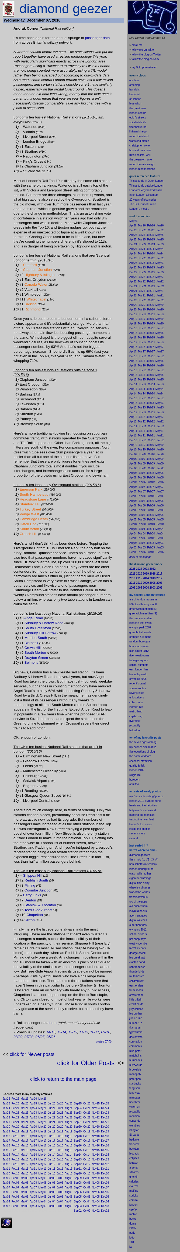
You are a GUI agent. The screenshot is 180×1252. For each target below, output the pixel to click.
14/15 (50, 1032)
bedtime (134, 1139)
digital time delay (139, 883)
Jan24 (6, 1108)
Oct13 (87, 1159)
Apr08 (33, 1182)
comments (135, 1046)
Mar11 (24, 1168)
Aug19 (68, 1131)
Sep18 (78, 1136)
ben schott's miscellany (143, 864)
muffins (133, 1190)
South (43, 880)
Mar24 (24, 1108)
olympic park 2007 (140, 627)
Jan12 (6, 1164)
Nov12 (96, 1164)
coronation (135, 1041)
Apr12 (33, 1164)
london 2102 (136, 770)
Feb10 (15, 1173)
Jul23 (60, 1112)
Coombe (31, 890)
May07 (42, 1187)
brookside (135, 1069)
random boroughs (139, 641)
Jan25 (6, 1103)
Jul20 (60, 1126)
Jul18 (60, 1136)
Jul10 (60, 1173)
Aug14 (68, 1154)
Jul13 (60, 1159)
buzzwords (135, 1065)
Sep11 (78, 1168)
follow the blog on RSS (145, 59)
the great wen (137, 108)
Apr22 (33, 1117)
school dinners (138, 934)
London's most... (139, 208)
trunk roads (136, 990)
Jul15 (60, 1150)
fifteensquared (137, 126)
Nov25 (96, 1103)
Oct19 (87, 1131)
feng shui (134, 1088)
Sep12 (78, 1164)
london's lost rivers (140, 622)
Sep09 (78, 1178)
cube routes (136, 702)
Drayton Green (36, 658)
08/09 (17, 1037)
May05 (42, 1196)
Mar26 (24, 1098)
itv (130, 1246)
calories (134, 1181)
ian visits (134, 89)
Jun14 (51, 1154)
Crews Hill (33, 648)
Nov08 (96, 1182)
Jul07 (60, 1187)
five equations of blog (142, 751)
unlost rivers (136, 697)
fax (135, 1209)
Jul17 (60, 1140)
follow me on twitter (143, 49)
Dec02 (105, 1210)
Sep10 (78, 1173)
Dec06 (105, 1192)
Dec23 (105, 1112)
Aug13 (68, 1159)
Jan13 (6, 1159)
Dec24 (105, 1108)
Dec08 (105, 1182)
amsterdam (136, 995)
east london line (138, 669)
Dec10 (105, 1173)
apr (131, 784)
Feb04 (15, 1201)
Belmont (31, 662)
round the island (138, 136)
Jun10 (51, 1173)
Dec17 (105, 1140)
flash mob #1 (137, 859)
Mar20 (24, 1126)
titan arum (135, 1027)
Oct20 (87, 1126)
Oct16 (87, 1145)
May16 (42, 1145)
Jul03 (60, 1206)
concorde (134, 1120)
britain (138, 999)
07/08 (29, 1037)
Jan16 (6, 1145)
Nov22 (96, 1117)
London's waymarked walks (145, 190)
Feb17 (15, 1140)
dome (132, 1223)
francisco (139, 967)
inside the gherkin (139, 828)
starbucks (135, 1083)
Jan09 (6, 1178)
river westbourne (139, 655)
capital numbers (138, 664)
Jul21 (60, 1122)
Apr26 (33, 1098)
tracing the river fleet (141, 819)
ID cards (134, 1134)
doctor (133, 1037)
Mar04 (24, 1201)
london (133, 869)
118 (131, 1242)
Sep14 (78, 1154)
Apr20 (33, 1126)
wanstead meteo (139, 140)
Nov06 (96, 1192)
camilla (133, 1200)
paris (132, 1232)
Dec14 (105, 1154)
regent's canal (137, 683)
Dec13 (105, 1159)
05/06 (50, 1037)
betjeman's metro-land (142, 810)
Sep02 (78, 1210)
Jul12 (60, 1164)
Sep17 (78, 1140)
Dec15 (105, 1150)
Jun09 (51, 1178)
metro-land (135, 711)
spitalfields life (137, 122)
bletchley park (137, 948)
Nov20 (96, 1126)
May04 (42, 1201)
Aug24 (68, 1108)
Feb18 (15, 1136)
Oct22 (87, 1117)
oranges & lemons (140, 636)
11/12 (83, 1032)
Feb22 (15, 1117)
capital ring (135, 716)
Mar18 (24, 1136)
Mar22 (24, 1117)
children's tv (136, 981)
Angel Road (33, 618)
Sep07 (78, 1187)
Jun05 (51, 1196)
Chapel (32, 915)
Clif (27, 920)
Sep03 (78, 1206)
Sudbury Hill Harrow (41, 633)
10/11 (94, 1032)
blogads (134, 1153)
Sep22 (78, 1117)
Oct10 (87, 1173)
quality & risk (137, 765)
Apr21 (33, 1122)
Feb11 (15, 1168)
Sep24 (78, 1108)
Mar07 (24, 1187)
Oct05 (87, 1196)
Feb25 (15, 1103)
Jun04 (51, 1201)
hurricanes (135, 1060)
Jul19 (60, 1131)
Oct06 (87, 1192)
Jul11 (60, 1168)
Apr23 (33, 1112)
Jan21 (6, 1122)
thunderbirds (136, 971)
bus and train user (140, 150)
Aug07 (68, 1187)
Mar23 (24, 1112)
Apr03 (33, 1206)
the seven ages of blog (143, 742)
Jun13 (51, 1159)
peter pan (135, 1079)
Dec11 (105, 1168)
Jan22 (6, 1117)
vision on (134, 1106)
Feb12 (15, 1164)
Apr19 (33, 1131)
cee (131, 1209)
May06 (42, 1192)
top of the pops (138, 901)
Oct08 (87, 1182)
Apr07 (33, 1187)
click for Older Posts (86, 1062)
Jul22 (60, 1117)
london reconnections (142, 168)
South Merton (35, 653)
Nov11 (96, 1168)
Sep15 (78, 1150)
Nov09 (96, 1178)
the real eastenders (141, 618)
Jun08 (51, 1182)
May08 (42, 1182)
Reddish (31, 880)
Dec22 (105, 1117)
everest (133, 1186)
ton (40, 915)
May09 (42, 1178)
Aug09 (68, 1178)
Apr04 (33, 1201)
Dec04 (105, 1201)
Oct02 (87, 1210)
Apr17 (33, 1140)
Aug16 (68, 1145)
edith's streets (137, 117)
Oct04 (87, 1201)
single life (135, 775)
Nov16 (96, 1145)
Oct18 (87, 1136)
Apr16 (33, 1145)
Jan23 (6, 1112)
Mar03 (24, 1206)
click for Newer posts (32, 1054)
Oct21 (87, 1122)
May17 (42, 1140)
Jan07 (6, 1187)
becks (132, 1218)
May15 (42, 1150)
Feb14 (15, 1154)
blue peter (135, 1051)
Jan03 (6, 1206)
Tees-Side (32, 910)
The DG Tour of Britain (142, 204)
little (131, 999)
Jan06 (6, 1192)
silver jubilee (136, 692)
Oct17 (87, 1140)
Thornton (48, 905)
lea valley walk (138, 674)
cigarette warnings (140, 878)
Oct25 (87, 1103)
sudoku (133, 1195)
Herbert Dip (136, 706)
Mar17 (24, 1140)
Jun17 (51, 1140)
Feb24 (15, 1108)
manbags (134, 1097)
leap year (134, 1092)
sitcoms (134, 1172)
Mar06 (24, 1192)
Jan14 (6, 1154)
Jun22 (51, 1117)
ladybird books (138, 911)
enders (139, 985)
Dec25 (105, 1103)
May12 (42, 1164)
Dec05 (105, 1196)
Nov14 (96, 1154)
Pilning (30, 885)
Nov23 (96, 1112)
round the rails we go (141, 164)
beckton (134, 1148)
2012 (144, 929)
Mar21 (24, 1122)
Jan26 (6, 1098)
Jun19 (51, 1131)
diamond (134, 855)
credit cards (136, 1004)
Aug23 (68, 1112)
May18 (42, 1136)
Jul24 (60, 1108)
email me (137, 45)
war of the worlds (139, 892)
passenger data (97, 38)
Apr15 (33, 1150)
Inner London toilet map (143, 194)
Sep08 (78, 1182)
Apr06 (33, 1192)
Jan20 (6, 1126)
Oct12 (87, 1164)
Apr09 (33, 1178)
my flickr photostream (144, 67)
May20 (42, 1126)
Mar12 (24, 1164)
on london (135, 98)
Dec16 (105, 1145)
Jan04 (6, 1201)
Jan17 (6, 1140)
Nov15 (96, 1150)
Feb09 (15, 1178)
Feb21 (15, 1122)
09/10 (105, 1032)
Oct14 (87, 1154)
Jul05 (60, 1196)
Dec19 (105, 1131)
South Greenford (38, 628)
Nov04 (96, 1201)
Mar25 (24, 1103)
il (133, 784)
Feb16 (15, 1145)
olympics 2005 (138, 678)
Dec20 (105, 1126)
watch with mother (140, 873)
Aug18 (68, 1136)
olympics (134, 929)
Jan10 (6, 1173)
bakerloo (134, 730)
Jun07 (51, 1187)
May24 (42, 1108)
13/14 (61, 1032)
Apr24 (33, 1108)
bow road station (139, 646)
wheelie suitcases (139, 887)
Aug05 (68, 1196)
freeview (134, 1144)
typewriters (135, 1032)
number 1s (135, 1023)
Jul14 (60, 1154)
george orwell (137, 953)
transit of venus (138, 897)
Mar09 (24, 1178)
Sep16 (78, 1145)
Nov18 (96, 1136)
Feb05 (15, 1196)
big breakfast (137, 957)
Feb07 (15, 1187)
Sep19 (78, 1131)
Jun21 (51, 1122)
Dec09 (105, 1178)
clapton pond (137, 962)
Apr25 (33, 1103)
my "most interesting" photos (146, 796)
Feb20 (15, 1126)
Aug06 (68, 1192)
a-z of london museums (143, 599)
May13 (42, 1159)
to (133, 1237)
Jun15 (51, 1150)
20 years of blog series (143, 199)
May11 (42, 1168)
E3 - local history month (143, 604)
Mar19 (24, 1131)
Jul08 (60, 1182)
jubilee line (135, 1018)
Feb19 (15, 1131)
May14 (42, 1154)
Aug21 (68, 1122)
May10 (42, 1173)
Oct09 (87, 1178)
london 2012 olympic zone (145, 800)
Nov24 (96, 1108)
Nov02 (96, 1210)
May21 (42, 1122)
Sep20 (78, 1126)
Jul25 (60, 1103)
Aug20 (68, 1126)
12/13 (72, 1032)
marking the (136, 814)
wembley (134, 1125)
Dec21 (105, 1122)
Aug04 (68, 1201)
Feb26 (15, 1098)
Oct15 (87, 1150)
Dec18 (105, 1136)
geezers (145, 855)
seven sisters (137, 833)
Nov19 (96, 1131)
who (140, 1037)
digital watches (138, 920)
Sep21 (78, 1122)
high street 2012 (139, 650)
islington (134, 1130)
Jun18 (51, 1136)
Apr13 (33, 1159)
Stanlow (31, 905)
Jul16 (60, 1145)
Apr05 (33, 1196)
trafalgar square (138, 660)
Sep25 (78, 1103)
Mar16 (24, 1145)
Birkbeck (31, 643)
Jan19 (6, 1131)
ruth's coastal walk (140, 154)
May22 (42, 1117)
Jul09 (60, 1178)
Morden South (36, 638)
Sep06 (78, 1192)
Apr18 (33, 1136)
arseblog (134, 84)
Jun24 (51, 1108)
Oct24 (87, 1108)
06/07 (40, 1037)
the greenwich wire (140, 159)
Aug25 (68, 1103)
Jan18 (6, 1136)
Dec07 (105, 1187)
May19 (42, 1131)
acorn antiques (138, 915)
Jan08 (6, 1182)
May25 (42, 1103)
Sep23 (78, 1112)
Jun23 (51, 1112)
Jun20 (51, 1126)
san (131, 967)
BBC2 (132, 1228)
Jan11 (6, 1168)
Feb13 (15, 1159)
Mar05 (24, 1196)
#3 (152, 859)
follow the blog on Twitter (146, 54)
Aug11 (68, 1168)
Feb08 (15, 1182)
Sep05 (78, 1196)
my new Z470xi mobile (142, 747)
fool (137, 784)
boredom (134, 779)
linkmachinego (138, 131)
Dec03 (105, 1206)
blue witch (135, 103)
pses (136, 1158)
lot (130, 1237)
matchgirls (135, 1055)
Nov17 (96, 1140)
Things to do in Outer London (146, 180)
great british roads (140, 632)
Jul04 (60, 1201)
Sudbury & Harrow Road (44, 623)
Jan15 (6, 1150)
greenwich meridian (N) (143, 608)
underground (146, 869)
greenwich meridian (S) (143, 613)
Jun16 (51, 1145)
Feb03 (15, 1206)
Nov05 (96, 1196)
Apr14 (33, 1154)
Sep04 (78, 1201)
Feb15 (15, 1150)
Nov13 (96, 1159)
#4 (156, 859)
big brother (135, 1013)
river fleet (134, 720)
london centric (137, 112)
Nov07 (96, 1187)
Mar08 (24, 1182)
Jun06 (51, 1192)
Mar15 (24, 1150)
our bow (134, 80)
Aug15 (68, 1150)
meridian (149, 814)
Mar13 (24, 1159)
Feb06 (15, 1192)
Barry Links (32, 895)
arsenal (133, 1167)
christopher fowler (140, 145)
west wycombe (138, 943)
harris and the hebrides (143, 805)
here (53, 1023)
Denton (30, 900)
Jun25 (51, 1103)
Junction (46, 890)
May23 (42, 1112)
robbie (133, 1214)
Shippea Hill (32, 875)
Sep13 (78, 1159)
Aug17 (68, 1140)
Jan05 (6, 1196)
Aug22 (68, 1117)
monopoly (135, 1074)
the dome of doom (140, 756)
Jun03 (51, 1206)
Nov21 (96, 1122)
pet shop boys (137, 939)
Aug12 (68, 1164)
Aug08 (68, 1182)
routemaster (136, 976)
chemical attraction (140, 761)
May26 (42, 1098)
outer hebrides (138, 925)
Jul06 (60, 1192)
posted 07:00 (104, 1041)
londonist (134, 94)
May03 (42, 1206)
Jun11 (51, 1168)
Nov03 (96, 1206)
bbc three (135, 1102)
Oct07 (87, 1187)
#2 (147, 859)
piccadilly (134, 725)
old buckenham (138, 906)
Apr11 (33, 1168)
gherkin (133, 1176)
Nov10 (96, 1173)
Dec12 (105, 1164)
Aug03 (68, 1206)
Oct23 (87, 1112)
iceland (133, 838)
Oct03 (87, 1206)
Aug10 (68, 1173)
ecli (131, 1158)
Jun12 (51, 1164)
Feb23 (15, 1112)
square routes (137, 688)
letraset (133, 1162)
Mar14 (24, 1154)
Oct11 (87, 1168)
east (131, 985)
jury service (136, 1009)
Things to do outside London (146, 185)
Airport (46, 910)
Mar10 (24, 1173)
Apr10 (33, 1173)
